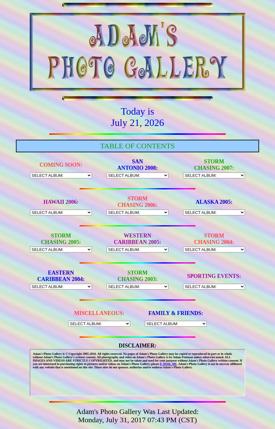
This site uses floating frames (137, 372)
